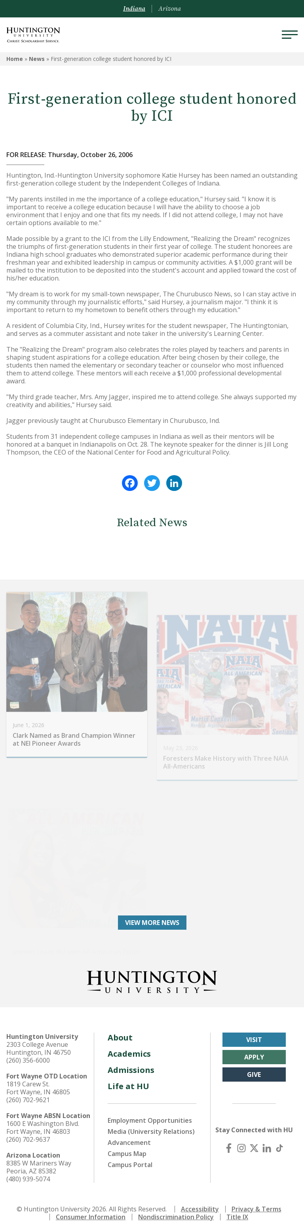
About (120, 1032)
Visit (254, 1034)
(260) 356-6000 (28, 1054)
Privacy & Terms (256, 1203)
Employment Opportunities (150, 1115)
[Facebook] (229, 1142)
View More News (152, 917)
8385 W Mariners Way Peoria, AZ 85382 (38, 1161)
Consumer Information (90, 1211)
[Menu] (290, 35)
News (37, 59)
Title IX (237, 1211)
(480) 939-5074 (28, 1173)
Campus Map (127, 1148)
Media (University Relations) (151, 1126)
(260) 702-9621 (28, 1094)
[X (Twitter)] (254, 1142)
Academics (129, 1048)
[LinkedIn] (267, 1142)
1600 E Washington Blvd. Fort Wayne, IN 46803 (42, 1122)
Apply (254, 1051)
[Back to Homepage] (152, 974)
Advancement (129, 1137)
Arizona (169, 9)
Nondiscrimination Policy (176, 1211)
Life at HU (128, 1080)
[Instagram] (241, 1142)
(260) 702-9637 (28, 1133)
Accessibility (200, 1203)
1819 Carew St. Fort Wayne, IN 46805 (38, 1082)
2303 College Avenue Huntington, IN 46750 (38, 1043)
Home (14, 59)
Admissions (131, 1064)
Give (254, 1069)
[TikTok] (279, 1142)
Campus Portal (130, 1159)
